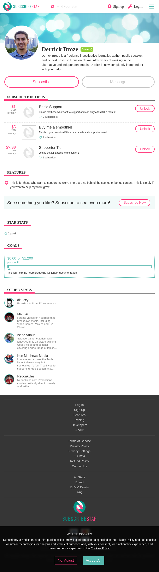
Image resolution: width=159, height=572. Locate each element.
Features (79, 415)
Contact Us (79, 466)
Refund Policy (79, 461)
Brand (79, 482)
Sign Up (79, 410)
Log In (79, 405)
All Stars (79, 477)
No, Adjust (66, 560)
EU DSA (79, 456)
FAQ (79, 492)
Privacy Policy (79, 446)
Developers (79, 425)
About (80, 430)
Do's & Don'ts (79, 487)
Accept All (93, 560)
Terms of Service (79, 441)
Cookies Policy (100, 548)
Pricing (79, 420)
